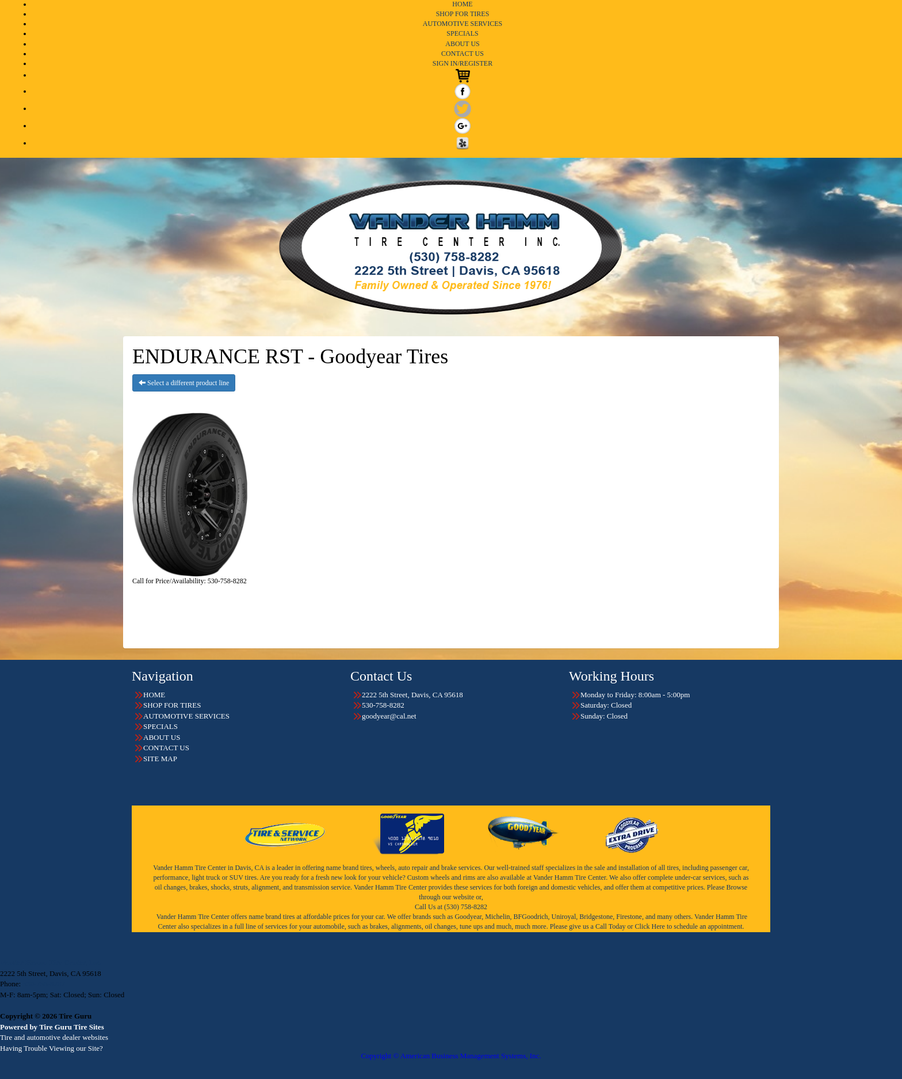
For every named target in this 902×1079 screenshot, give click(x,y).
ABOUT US (462, 44)
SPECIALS (462, 33)
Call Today (611, 926)
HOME (462, 4)
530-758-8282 (43, 983)
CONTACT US (462, 54)
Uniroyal (564, 917)
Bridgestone (596, 917)
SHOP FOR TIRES (463, 14)
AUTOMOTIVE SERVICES (463, 24)
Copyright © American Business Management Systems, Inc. (451, 1055)
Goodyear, (468, 917)
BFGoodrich (531, 917)
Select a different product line (184, 383)
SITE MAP (160, 758)
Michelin (497, 917)
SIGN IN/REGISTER (462, 63)
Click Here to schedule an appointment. (689, 926)
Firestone (629, 917)
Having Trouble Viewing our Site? (51, 1048)
